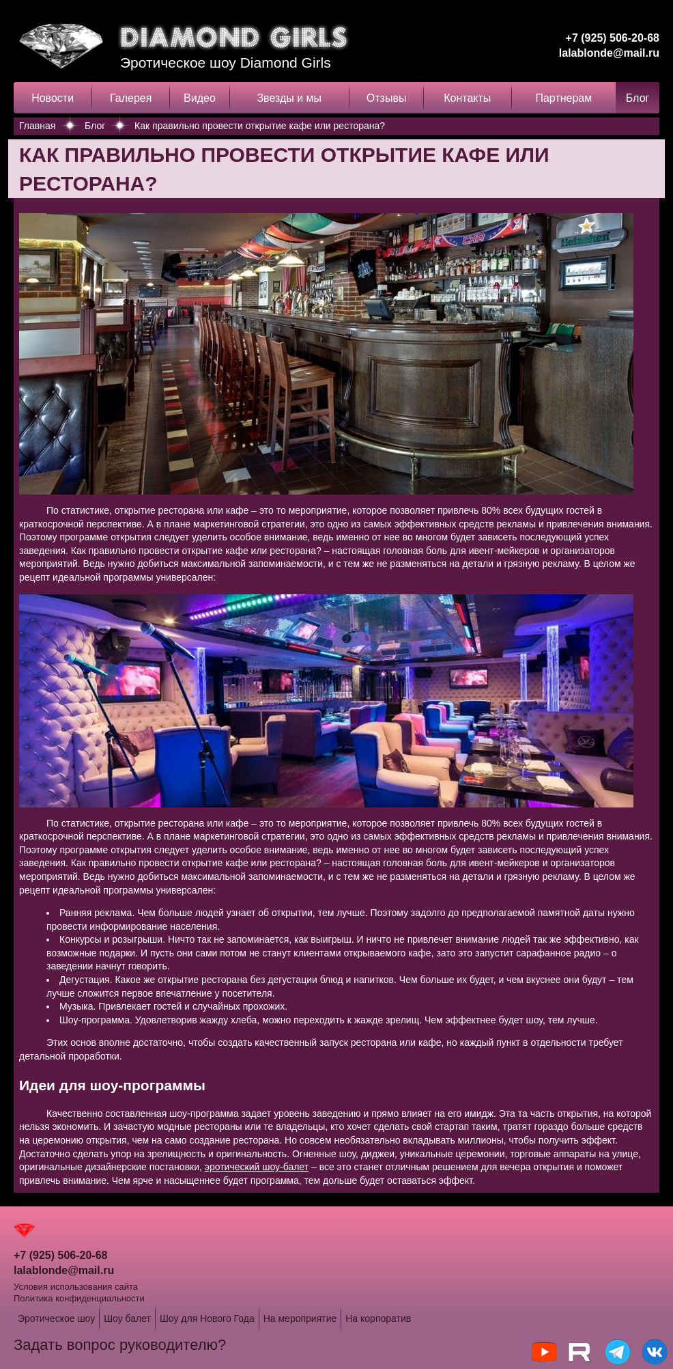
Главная (37, 125)
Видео (200, 98)
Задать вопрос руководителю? (120, 1344)
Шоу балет (127, 1318)
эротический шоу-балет (257, 1166)
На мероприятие (300, 1318)
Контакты (467, 98)
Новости (52, 98)
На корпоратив (378, 1318)
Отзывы (387, 98)
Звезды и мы (289, 98)
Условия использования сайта (76, 1287)
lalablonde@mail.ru (609, 53)
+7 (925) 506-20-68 (612, 38)
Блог (638, 98)
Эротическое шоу (56, 1318)
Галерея (131, 98)
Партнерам (563, 98)
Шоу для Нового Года (207, 1318)
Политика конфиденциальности (79, 1298)
